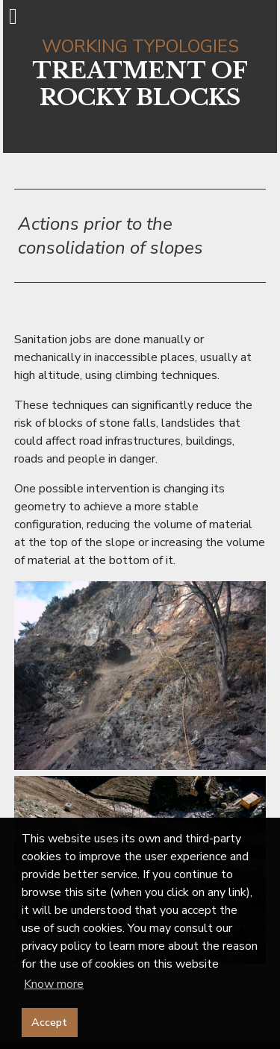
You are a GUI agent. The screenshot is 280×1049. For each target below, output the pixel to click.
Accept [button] (49, 1022)
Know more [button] (54, 984)
